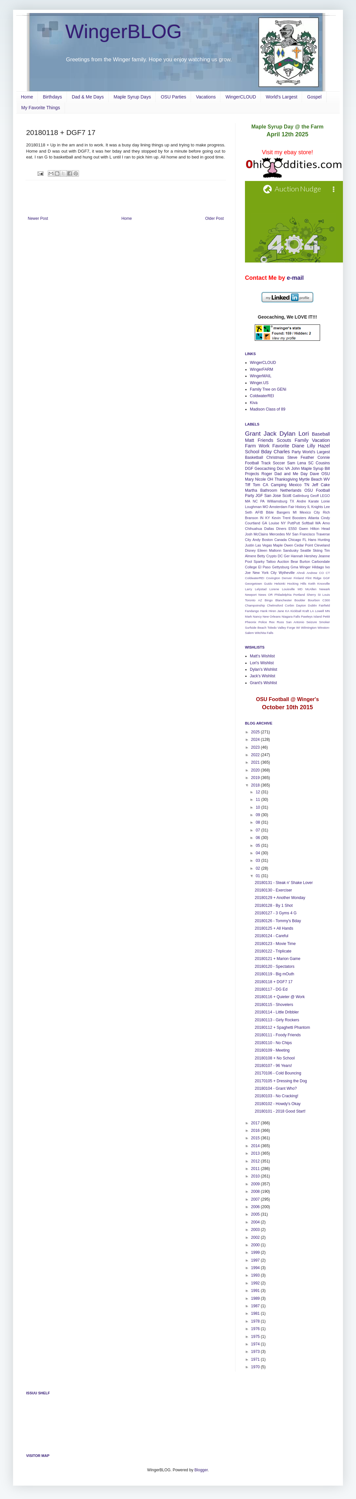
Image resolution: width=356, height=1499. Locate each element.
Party (296, 452)
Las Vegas (263, 545)
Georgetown (253, 583)
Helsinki (279, 583)
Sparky (259, 561)
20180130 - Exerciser (273, 890)
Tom (256, 485)
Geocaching (264, 468)
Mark (248, 616)
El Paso (264, 567)
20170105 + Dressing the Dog (281, 1081)
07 (258, 830)
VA (287, 468)
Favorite (280, 445)
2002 (256, 1237)
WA (318, 523)
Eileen (262, 550)
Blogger (201, 1470)
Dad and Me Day (290, 474)
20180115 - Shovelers (274, 1004)
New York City (265, 573)
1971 (256, 1359)
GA (264, 523)
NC (255, 501)
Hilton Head (320, 529)
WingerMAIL (260, 376)
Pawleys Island (311, 616)
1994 (256, 1268)
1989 (256, 1298)
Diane (298, 445)
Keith (312, 583)
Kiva (253, 402)
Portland (299, 594)
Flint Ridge (313, 578)
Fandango (252, 611)
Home (27, 96)
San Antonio (295, 622)
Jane (280, 611)
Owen (288, 545)
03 (258, 860)
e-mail (295, 278)
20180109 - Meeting (272, 1050)
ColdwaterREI (262, 396)
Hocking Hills (296, 583)
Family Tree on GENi (268, 389)
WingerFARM (261, 369)
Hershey (310, 556)
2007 (256, 1199)
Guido (268, 583)
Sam (291, 463)
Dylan (288, 433)
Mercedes (277, 534)
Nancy (257, 616)
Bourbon (314, 600)
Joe (248, 573)
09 (258, 815)
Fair (291, 507)
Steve (292, 457)
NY (283, 523)
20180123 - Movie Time (275, 943)
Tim (327, 550)
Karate (313, 501)
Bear (294, 561)
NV (288, 534)
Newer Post (38, 218)
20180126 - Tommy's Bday (278, 921)
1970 (256, 1367)
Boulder (300, 600)
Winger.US (259, 383)
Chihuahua (253, 529)
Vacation (321, 440)
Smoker (324, 622)
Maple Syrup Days (132, 96)
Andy (256, 540)
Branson (251, 518)
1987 (256, 1306)
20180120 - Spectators (274, 966)
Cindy (325, 518)
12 (258, 792)
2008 (256, 1191)
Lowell (319, 611)
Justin (249, 545)
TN (306, 485)
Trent (287, 518)
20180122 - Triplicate (273, 951)
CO (321, 573)
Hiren (272, 611)
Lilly (311, 445)
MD (300, 589)
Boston (267, 540)
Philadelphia (282, 594)
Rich (326, 512)
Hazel (324, 445)
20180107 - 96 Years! (273, 1065)
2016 (256, 1130)
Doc (280, 468)
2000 (256, 1245)
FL (304, 540)
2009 (256, 1184)
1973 (256, 1351)
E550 (292, 529)
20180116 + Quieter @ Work (280, 997)
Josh (248, 534)
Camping (278, 485)
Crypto (271, 556)
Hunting (324, 540)
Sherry (311, 594)
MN (327, 611)
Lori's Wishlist (262, 663)
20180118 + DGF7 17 (274, 982)
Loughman (253, 507)
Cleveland (322, 545)
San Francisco (303, 534)
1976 (256, 1329)
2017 (256, 1123)
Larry (248, 589)
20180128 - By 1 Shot (274, 905)
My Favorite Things (40, 107)
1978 (256, 1321)
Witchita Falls (264, 633)
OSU (325, 474)
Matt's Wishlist (262, 656)
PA (262, 501)
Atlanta (313, 518)
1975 (256, 1336)
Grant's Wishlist (263, 683)
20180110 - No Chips (273, 1043)
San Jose (272, 495)
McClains (261, 534)
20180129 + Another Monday (280, 897)
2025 (256, 732)
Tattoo (271, 561)
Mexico (295, 485)
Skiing (317, 550)
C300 (326, 600)
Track (266, 463)
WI (298, 627)
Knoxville (323, 583)
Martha (251, 490)
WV (327, 479)
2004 (256, 1222)
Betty (261, 556)
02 (258, 868)
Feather (307, 457)
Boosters (299, 518)
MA (247, 501)
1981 (256, 1313)
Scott (286, 495)
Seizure (311, 622)
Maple (278, 545)
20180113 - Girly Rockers (277, 1020)
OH (270, 479)
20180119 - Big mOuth (274, 974)
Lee (327, 507)
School (252, 451)
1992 (256, 1283)
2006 (256, 1207)
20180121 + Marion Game (277, 958)
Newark (324, 589)
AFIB (259, 512)
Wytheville (287, 573)
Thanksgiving (286, 479)
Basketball (254, 457)
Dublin (312, 605)
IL (308, 507)
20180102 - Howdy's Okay (277, 1104)
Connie (323, 457)
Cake (325, 485)
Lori (304, 433)
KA (287, 611)
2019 (256, 777)
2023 (256, 747)
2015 (256, 1138)
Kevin (276, 518)
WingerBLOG (123, 31)
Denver (287, 578)
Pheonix (250, 622)
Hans (312, 540)
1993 (256, 1275)
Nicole (260, 479)
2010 (256, 1176)
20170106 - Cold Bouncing (278, 1073)
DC (280, 556)
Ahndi (301, 573)
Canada (280, 540)
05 (258, 845)
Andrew (312, 573)
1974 (256, 1344)
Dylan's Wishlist (263, 669)
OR (270, 594)
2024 (256, 739)
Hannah (297, 556)
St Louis (324, 594)
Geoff (314, 496)
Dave (314, 474)
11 (258, 799)
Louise (274, 523)
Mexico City (310, 512)
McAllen (310, 589)
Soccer (279, 463)
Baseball (321, 434)
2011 (256, 1168)
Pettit (326, 616)
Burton (305, 561)
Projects (252, 474)
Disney (250, 550)
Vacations (206, 96)
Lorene (274, 589)
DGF (249, 468)
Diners (281, 529)
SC (311, 463)
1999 (256, 1252)
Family (301, 440)
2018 (256, 785)
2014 (256, 1146)
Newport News (255, 594)
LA (312, 611)
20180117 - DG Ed (271, 989)
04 (258, 853)
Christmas (275, 457)
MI (295, 512)
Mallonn (275, 550)
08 (258, 822)
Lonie (325, 501)
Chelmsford (275, 605)
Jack (270, 433)
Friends (265, 440)
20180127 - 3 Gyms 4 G (276, 913)
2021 (256, 762)
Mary (249, 479)
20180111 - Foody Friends (278, 1035)
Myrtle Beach (310, 479)
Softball (308, 523)
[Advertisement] (125, 198)
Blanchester (283, 600)
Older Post (214, 218)
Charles (282, 451)
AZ (260, 600)
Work (264, 445)
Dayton (301, 605)
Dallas (269, 529)
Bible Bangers (278, 512)
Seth (248, 512)
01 (258, 876)
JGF (259, 495)
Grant (253, 433)
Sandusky (290, 550)
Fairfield (324, 605)
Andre (301, 501)
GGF (326, 578)
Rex (272, 622)
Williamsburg (277, 501)
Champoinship (255, 605)
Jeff (315, 485)
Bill (327, 468)
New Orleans (272, 616)
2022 (256, 755)
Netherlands (290, 490)
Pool (248, 561)
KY (267, 518)
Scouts (284, 440)
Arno (326, 523)
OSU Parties (173, 96)
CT (328, 573)
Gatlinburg (301, 496)
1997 (256, 1260)
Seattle (305, 550)
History (300, 507)
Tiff (247, 485)
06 (258, 837)
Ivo (327, 567)
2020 (256, 770)
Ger (287, 556)
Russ (280, 622)
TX (292, 501)
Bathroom (268, 490)
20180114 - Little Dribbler (277, 1012)
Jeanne (324, 556)
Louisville (288, 589)
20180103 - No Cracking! (276, 1096)
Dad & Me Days (88, 96)
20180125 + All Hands (274, 928)
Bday (266, 451)
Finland (299, 578)
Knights (317, 507)
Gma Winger (301, 567)
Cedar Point (303, 545)
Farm (250, 445)
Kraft (305, 611)
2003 (256, 1229)
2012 (256, 1161)
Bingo (269, 600)
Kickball (295, 611)
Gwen (303, 529)
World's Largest (282, 96)
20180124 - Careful (271, 936)
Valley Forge (286, 627)
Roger (266, 474)
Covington (273, 578)
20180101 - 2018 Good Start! (280, 1111)
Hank (263, 611)
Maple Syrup (312, 468)
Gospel (314, 96)
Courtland (252, 523)
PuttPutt (293, 523)
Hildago (318, 567)
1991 (256, 1290)
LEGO (325, 496)
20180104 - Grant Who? (276, 1088)
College (251, 567)
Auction (283, 561)
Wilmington (308, 627)
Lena (301, 463)
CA (265, 485)
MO (265, 507)
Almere (250, 556)
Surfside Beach (256, 627)
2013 (256, 1153)
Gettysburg (280, 567)
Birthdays (52, 96)
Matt (249, 440)
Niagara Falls (291, 616)
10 (258, 807)
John (295, 468)
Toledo (272, 627)
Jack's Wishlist (262, 676)
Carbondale (321, 561)
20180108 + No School (275, 1058)
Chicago (294, 540)
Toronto (250, 600)
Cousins (323, 463)
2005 (256, 1214)
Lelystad (261, 589)
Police (262, 622)
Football (252, 463)
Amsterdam (278, 507)
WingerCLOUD (240, 96)
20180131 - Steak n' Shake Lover (284, 882)
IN (262, 518)
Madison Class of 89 (267, 409)
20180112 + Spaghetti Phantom (282, 1027)
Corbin (289, 605)
